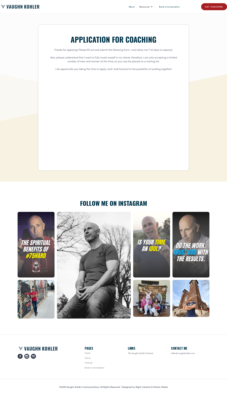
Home (87, 353)
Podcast (88, 362)
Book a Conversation (169, 6)
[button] (146, 6)
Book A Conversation (94, 367)
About (132, 6)
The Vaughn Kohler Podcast (140, 353)
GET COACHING (214, 6)
